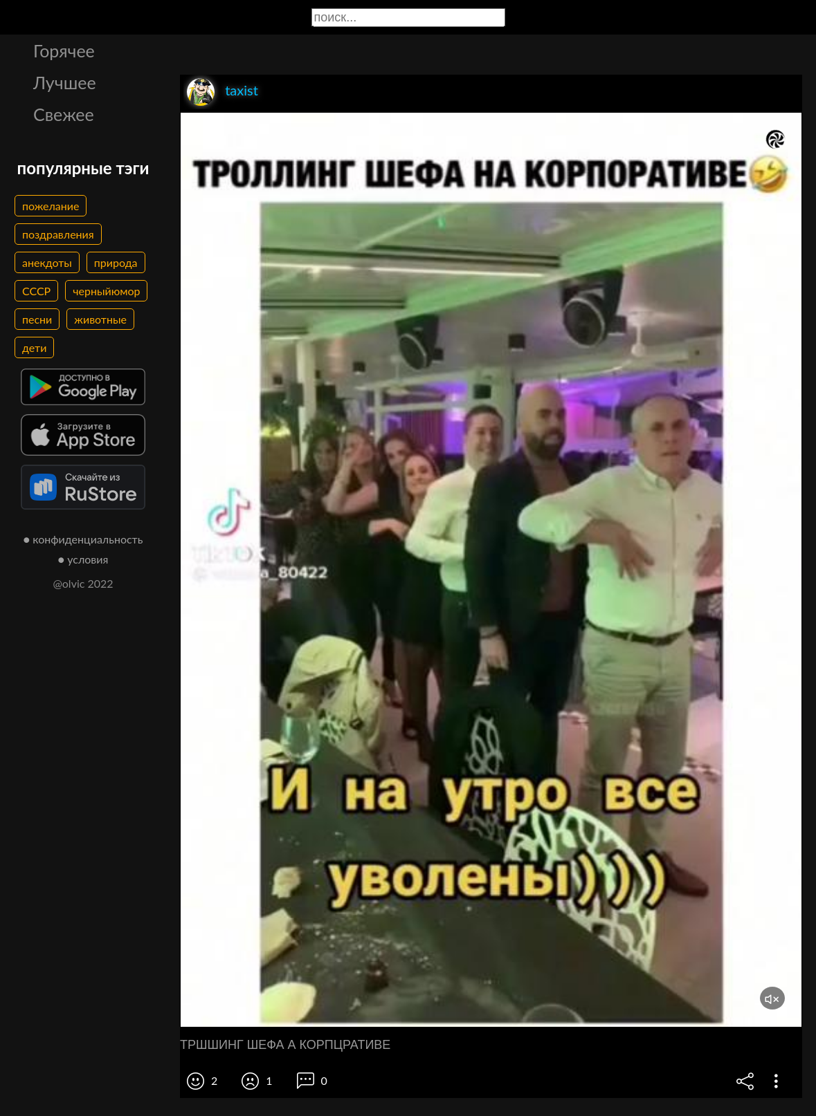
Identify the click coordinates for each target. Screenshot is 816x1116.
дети (34, 347)
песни (37, 319)
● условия (83, 559)
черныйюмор (106, 290)
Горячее (64, 50)
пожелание (50, 205)
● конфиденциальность (83, 539)
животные (100, 319)
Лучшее (64, 82)
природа (116, 262)
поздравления (58, 234)
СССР (36, 290)
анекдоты (47, 262)
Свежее (63, 114)
